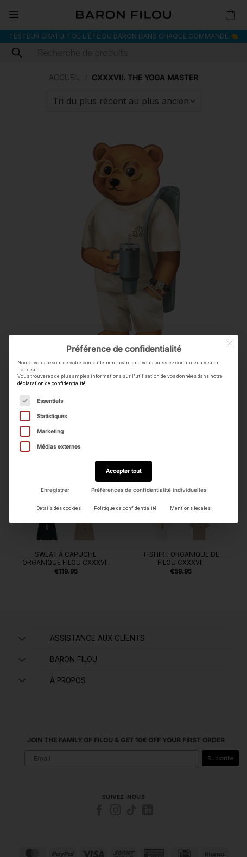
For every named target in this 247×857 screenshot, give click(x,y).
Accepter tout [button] (123, 471)
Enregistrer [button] (55, 490)
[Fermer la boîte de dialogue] (229, 343)
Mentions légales (190, 508)
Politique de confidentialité (125, 508)
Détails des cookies (58, 508)
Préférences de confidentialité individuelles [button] (148, 490)
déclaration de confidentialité (51, 383)
